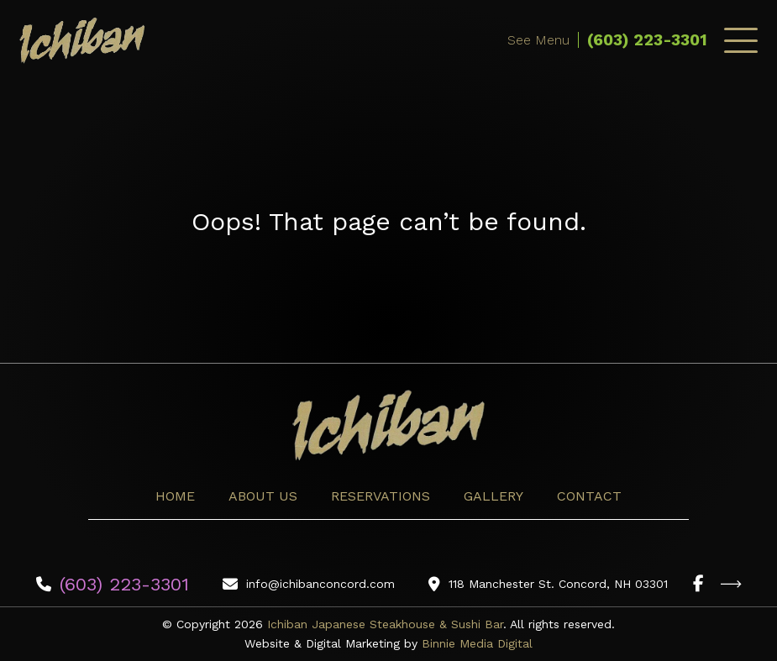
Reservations (380, 496)
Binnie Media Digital (477, 643)
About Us (262, 496)
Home (175, 496)
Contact (589, 496)
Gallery (493, 496)
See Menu (538, 40)
